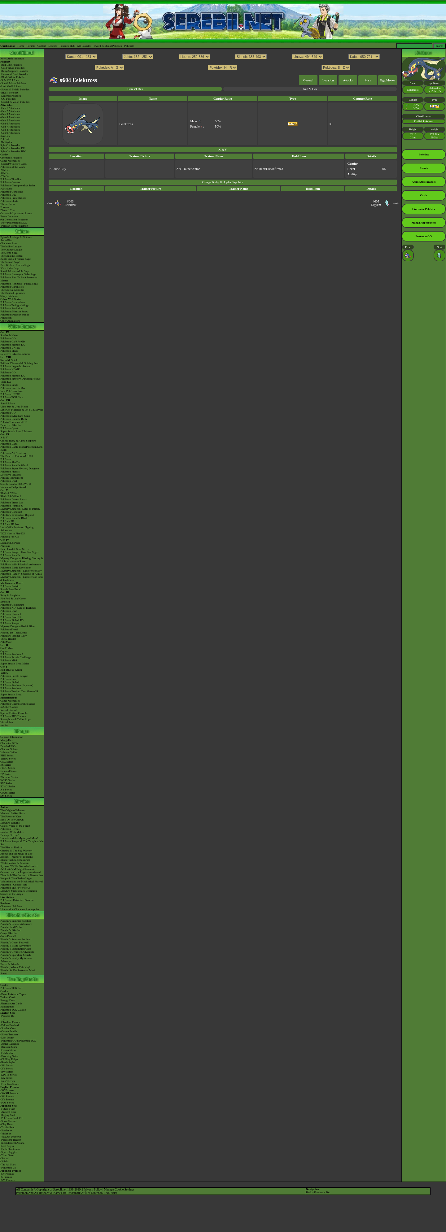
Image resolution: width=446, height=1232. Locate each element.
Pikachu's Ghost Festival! (14, 942)
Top (328, 1192)
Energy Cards (7, 1000)
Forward (319, 1192)
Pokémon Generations (12, 302)
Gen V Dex (310, 89)
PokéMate (6, 641)
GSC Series (6, 761)
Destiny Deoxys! (9, 835)
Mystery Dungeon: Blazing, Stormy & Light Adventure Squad (21, 560)
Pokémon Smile (9, 384)
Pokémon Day (8, 194)
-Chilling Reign (9, 1059)
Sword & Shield (9, 360)
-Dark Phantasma (10, 1149)
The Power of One (10, 816)
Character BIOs (9, 743)
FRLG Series (7, 767)
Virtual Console (9, 710)
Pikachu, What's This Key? (15, 967)
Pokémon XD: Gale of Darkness (18, 607)
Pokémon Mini (8, 660)
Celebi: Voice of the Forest (15, 825)
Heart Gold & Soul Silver (14, 549)
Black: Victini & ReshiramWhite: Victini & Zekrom (15, 861)
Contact (41, 45)
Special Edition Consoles (14, 713)
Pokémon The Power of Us (15, 887)
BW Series (6, 783)
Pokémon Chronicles (12, 286)
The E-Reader (8, 638)
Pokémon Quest (9, 428)
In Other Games (9, 706)
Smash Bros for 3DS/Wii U (15, 483)
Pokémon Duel (8, 480)
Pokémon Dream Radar (13, 499)
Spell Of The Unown (12, 819)
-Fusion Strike (8, 1049)
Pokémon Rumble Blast (13, 518)
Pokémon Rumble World (14, 465)
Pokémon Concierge (11, 191)
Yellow (4, 672)
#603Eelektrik (70, 203)
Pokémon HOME (10, 369)
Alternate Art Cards (11, 1003)
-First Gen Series (9, 1084)
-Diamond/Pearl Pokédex (14, 74)
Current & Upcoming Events (16, 213)
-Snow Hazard (8, 1121)
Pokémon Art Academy (13, 453)
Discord (52, 45)
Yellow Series (8, 758)
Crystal (4, 651)
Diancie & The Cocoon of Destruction (21, 875)
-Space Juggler (8, 1152)
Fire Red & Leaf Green (13, 598)
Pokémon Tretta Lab (11, 502)
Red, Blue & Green (11, 669)
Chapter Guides (9, 749)
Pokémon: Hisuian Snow (14, 311)
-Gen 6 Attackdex (10, 123)
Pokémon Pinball (10, 682)
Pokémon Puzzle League (14, 675)
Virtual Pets (6, 722)
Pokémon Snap (8, 679)
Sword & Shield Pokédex (108, 45)
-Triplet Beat (7, 1127)
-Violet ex (5, 1133)
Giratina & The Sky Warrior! (16, 850)
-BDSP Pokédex (9, 92)
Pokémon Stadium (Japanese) (16, 685)
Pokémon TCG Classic (13, 1009)
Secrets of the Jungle (12, 893)
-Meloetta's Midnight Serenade (17, 869)
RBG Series (7, 755)
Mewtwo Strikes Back (12, 813)
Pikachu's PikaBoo (10, 930)
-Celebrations (7, 1053)
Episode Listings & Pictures (16, 237)
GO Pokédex (84, 45)
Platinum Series (9, 777)
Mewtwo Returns (10, 822)
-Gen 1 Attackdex (10, 108)
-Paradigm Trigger (10, 1139)
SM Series (6, 795)
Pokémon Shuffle (10, 462)
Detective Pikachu (10, 425)
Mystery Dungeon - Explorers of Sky (21, 570)
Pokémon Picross (10, 471)
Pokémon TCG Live (11, 397)
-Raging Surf (7, 1115)
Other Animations (10, 320)
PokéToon (5, 317)
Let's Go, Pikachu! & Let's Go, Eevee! (21, 409)
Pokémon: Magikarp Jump (15, 415)
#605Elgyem (376, 203)
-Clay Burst (6, 1124)
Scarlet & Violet (9, 335)
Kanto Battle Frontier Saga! (15, 258)
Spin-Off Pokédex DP (12, 148)
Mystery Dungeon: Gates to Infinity (20, 508)
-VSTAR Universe (10, 1136)
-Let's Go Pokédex (10, 86)
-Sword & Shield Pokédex (14, 89)
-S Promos (6, 1176)
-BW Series (6, 1071)
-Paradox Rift (7, 1015)
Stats (368, 80)
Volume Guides (9, 752)
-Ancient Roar (8, 1111)
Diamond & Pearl (10, 542)
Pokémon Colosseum (12, 604)
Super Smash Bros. (11, 694)
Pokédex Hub (67, 45)
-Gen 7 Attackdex (10, 126)
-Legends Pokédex (10, 95)
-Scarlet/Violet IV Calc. (13, 163)
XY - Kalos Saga (9, 268)
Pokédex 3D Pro (9, 524)
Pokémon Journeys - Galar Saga (18, 274)
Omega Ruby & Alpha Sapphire (18, 440)
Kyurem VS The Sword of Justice (19, 866)
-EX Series (6, 1077)
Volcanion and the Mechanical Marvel (21, 881)
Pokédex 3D (7, 521)
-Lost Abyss (7, 1145)
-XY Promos (7, 1099)
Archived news (15, 58)
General (308, 80)
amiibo (4, 725)
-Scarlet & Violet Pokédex (15, 101)
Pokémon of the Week (12, 166)
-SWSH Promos (9, 1093)
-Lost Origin (7, 1037)
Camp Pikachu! (9, 933)
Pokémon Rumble (10, 555)
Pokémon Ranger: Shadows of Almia (21, 573)
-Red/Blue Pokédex (11, 64)
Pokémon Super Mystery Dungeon (19, 468)
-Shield (4, 1161)
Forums (31, 45)
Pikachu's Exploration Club (15, 948)
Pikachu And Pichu (11, 927)
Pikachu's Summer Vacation (15, 920)
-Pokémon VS (8, 1167)
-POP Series (7, 1102)
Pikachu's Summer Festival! (16, 939)
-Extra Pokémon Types (13, 994)
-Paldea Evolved (9, 1025)
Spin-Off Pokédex (10, 145)
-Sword (4, 1158)
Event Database (9, 216)
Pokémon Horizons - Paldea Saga (18, 283)
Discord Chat (7, 210)
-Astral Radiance (9, 1043)
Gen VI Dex (135, 89)
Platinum (5, 545)
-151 (3, 1019)
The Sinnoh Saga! (10, 261)
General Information (11, 736)
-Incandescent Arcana (12, 1142)
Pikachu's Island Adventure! (16, 945)
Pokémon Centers (10, 182)
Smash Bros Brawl (10, 589)
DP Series (5, 774)
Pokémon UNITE (10, 347)
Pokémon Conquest (11, 511)
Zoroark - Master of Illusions (16, 856)
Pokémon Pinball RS (12, 620)
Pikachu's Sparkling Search (15, 954)
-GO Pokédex (7, 98)
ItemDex (5, 135)
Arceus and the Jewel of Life (16, 853)
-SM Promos (7, 1096)
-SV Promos (7, 1090)
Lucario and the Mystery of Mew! (19, 838)
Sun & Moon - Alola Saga (14, 271)
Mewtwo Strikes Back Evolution (18, 890)
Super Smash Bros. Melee (14, 663)
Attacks (348, 80)
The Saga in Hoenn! (11, 255)
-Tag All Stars (8, 1164)
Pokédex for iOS (9, 536)
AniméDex (6, 240)
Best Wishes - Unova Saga (15, 265)
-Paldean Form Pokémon (14, 225)
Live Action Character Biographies (19, 909)
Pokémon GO (7, 338)
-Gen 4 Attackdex (10, 117)
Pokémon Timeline (10, 179)
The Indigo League (10, 246)
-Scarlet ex (6, 1130)
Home (20, 45)
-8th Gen (5, 173)
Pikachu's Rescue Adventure (16, 923)
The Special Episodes (12, 289)
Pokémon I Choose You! (14, 884)
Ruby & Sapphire (10, 595)
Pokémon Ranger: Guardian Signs (19, 552)
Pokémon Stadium (10, 688)
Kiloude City (58, 169)
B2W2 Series (7, 786)
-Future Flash (7, 1108)
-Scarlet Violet (8, 1028)
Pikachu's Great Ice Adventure (17, 951)
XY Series (6, 789)
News (3, 58)
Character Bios (8, 243)
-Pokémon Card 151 (11, 1118)
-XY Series (6, 1068)
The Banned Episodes (12, 292)
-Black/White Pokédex (13, 77)
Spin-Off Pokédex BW (13, 151)
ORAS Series (7, 792)
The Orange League (11, 249)
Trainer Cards (7, 997)
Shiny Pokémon (9, 296)
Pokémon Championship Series (17, 185)
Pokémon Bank (8, 443)
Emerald (5, 601)
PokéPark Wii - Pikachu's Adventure (20, 564)
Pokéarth (129, 45)
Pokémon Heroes (10, 828)
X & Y (4, 437)
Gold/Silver (6, 648)
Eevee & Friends (9, 964)
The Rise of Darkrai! (12, 847)
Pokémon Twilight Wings (14, 305)
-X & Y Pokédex (9, 80)
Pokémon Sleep (9, 350)
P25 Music (6, 188)
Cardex (4, 154)
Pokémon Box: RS (10, 617)
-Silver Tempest (9, 1034)
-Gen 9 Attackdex (10, 132)
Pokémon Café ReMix (12, 341)
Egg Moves (387, 80)
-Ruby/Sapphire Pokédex (14, 70)
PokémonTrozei (9, 629)
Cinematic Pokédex (11, 157)
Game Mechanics (10, 160)
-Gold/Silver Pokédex (12, 67)
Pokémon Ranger (10, 623)
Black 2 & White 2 (10, 496)
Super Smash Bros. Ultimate (16, 431)
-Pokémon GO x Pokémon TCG (18, 1040)
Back (309, 1192)
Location (328, 80)
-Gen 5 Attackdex (10, 120)
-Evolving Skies (9, 1056)
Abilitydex (6, 142)
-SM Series (6, 1065)
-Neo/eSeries (7, 1080)
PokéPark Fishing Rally (13, 635)
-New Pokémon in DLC (13, 222)
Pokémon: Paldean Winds (14, 314)
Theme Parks (7, 204)
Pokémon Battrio (9, 586)
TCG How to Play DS (12, 533)
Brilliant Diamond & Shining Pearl (19, 363)
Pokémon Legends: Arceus (15, 366)
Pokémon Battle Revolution (15, 567)
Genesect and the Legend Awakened (20, 872)
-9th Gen (5, 170)
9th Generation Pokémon (14, 219)
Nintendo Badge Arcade (13, 487)
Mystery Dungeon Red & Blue (17, 626)
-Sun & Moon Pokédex (13, 83)
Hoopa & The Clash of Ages (16, 878)
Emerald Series (8, 771)
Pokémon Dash (8, 610)
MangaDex (6, 740)
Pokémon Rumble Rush (13, 418)
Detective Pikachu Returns (15, 353)
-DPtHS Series (8, 1074)
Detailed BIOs (8, 746)
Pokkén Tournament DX (14, 422)
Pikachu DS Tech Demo (13, 632)
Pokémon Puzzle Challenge (15, 657)
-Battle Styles (7, 1062)
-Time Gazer (7, 1155)
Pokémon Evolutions (12, 308)
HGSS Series (7, 780)
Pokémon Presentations (13, 197)
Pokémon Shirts (9, 200)
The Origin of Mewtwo (13, 810)
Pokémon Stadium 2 (11, 654)
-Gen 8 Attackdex (10, 129)
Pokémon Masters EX (12, 344)
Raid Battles (7, 1006)
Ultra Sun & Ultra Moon (14, 406)
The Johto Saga (9, 252)
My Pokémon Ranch (11, 583)
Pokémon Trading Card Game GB (19, 691)
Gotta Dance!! (8, 936)
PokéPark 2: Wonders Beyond (17, 514)
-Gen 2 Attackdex (10, 111)
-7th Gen (5, 176)
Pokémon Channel (10, 614)
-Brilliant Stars (8, 1046)
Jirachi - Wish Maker (12, 832)
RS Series (5, 764)
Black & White (8, 493)
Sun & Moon (7, 403)
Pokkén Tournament (11, 477)
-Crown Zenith (8, 1031)
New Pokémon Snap (11, 391)
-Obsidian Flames (10, 1022)
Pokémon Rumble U (11, 505)
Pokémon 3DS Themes (13, 716)
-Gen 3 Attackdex (10, 114)
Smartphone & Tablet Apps (15, 719)
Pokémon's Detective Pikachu (16, 900)
